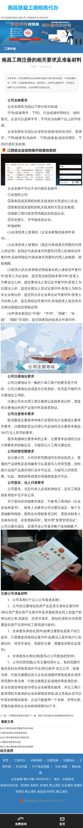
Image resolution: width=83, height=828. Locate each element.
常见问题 (21, 766)
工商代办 (20, 760)
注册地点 (69, 760)
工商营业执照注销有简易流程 (13, 733)
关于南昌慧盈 (41, 766)
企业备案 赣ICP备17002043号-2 (31, 779)
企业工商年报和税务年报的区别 (14, 737)
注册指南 (52, 760)
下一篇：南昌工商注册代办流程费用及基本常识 (51, 715)
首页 (6, 760)
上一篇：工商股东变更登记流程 (15, 715)
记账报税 (36, 760)
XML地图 (61, 766)
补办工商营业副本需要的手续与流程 (16, 728)
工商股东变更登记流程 (10, 742)
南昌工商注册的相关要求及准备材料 (16, 746)
